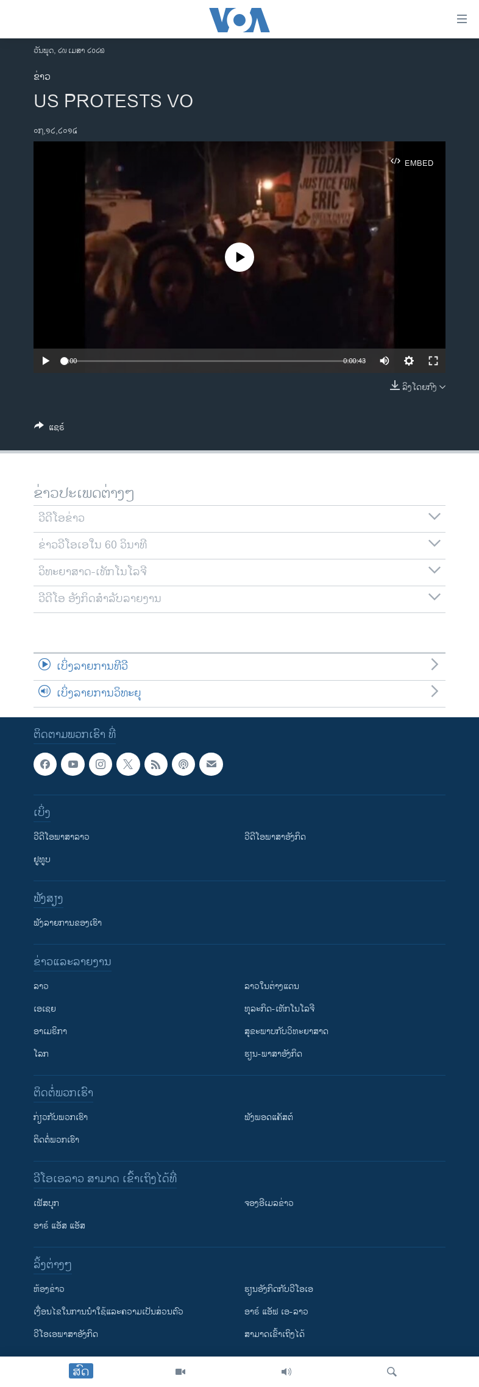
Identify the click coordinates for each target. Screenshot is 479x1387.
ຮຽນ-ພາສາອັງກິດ (273, 1054)
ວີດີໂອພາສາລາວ (62, 837)
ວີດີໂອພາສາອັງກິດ (275, 837)
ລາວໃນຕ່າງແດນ (271, 986)
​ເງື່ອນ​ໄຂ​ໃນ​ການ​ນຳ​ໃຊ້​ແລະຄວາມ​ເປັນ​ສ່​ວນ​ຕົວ (108, 1311)
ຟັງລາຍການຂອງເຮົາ (68, 923)
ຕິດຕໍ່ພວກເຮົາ (56, 1139)
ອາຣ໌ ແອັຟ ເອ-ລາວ (276, 1311)
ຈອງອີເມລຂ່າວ (269, 1203)
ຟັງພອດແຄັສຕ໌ (268, 1117)
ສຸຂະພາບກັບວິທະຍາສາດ (286, 1031)
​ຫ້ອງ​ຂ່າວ (49, 1289)
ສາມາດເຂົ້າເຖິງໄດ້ (274, 1334)
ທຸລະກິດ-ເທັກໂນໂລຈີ (279, 1008)
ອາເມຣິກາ (50, 1031)
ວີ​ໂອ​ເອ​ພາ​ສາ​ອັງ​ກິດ (66, 1334)
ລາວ (41, 986)
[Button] (49, 429)
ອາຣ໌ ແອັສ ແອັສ (59, 1225)
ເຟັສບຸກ (46, 1203)
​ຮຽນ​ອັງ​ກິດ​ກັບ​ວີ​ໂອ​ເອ (278, 1289)
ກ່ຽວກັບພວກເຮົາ (61, 1117)
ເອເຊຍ (45, 1008)
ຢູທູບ (42, 859)
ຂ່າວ (42, 77)
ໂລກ (41, 1054)
